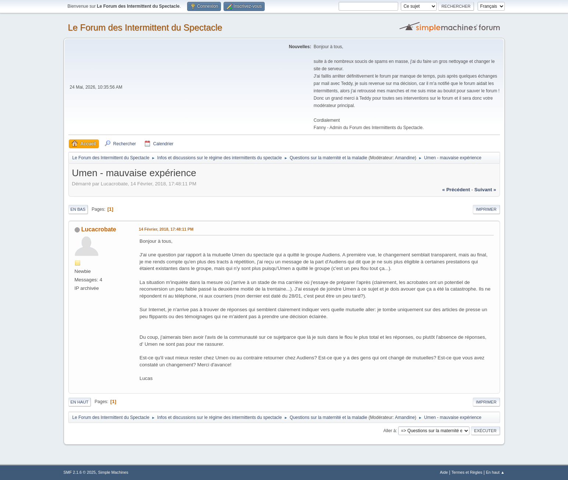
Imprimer (486, 209)
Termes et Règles (466, 472)
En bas (78, 209)
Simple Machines (113, 472)
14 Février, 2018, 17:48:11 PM (166, 229)
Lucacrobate (98, 229)
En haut (80, 402)
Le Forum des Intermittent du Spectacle (145, 27)
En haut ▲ (495, 472)
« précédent (456, 189)
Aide (444, 472)
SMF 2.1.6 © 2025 (80, 472)
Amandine (405, 157)
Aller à (389, 430)
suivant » (485, 189)
